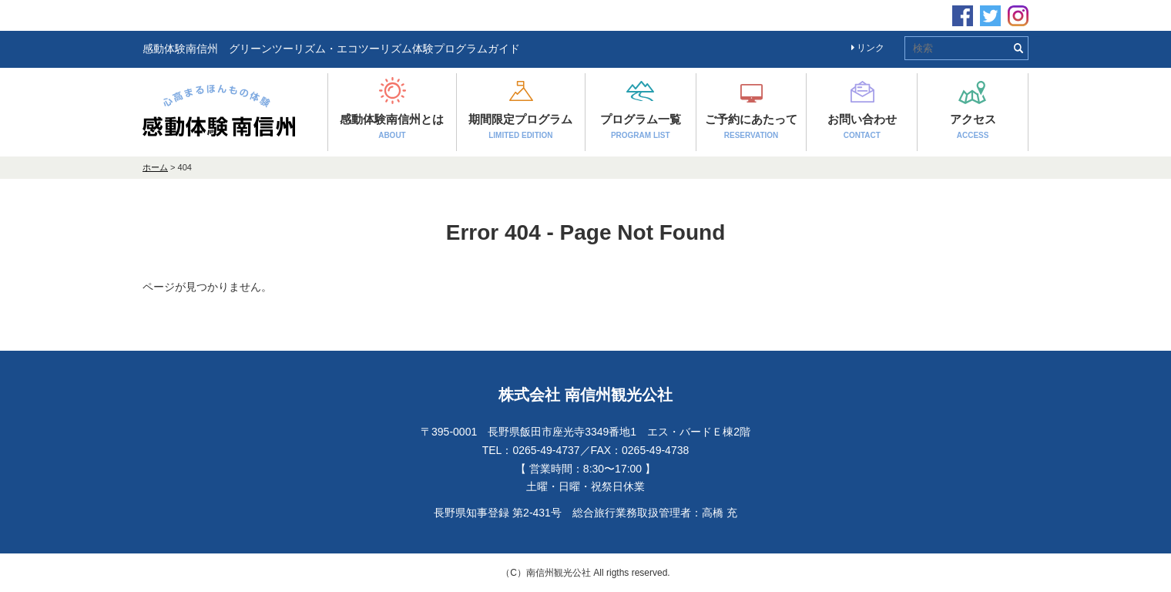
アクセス (973, 126)
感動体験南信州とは (392, 126)
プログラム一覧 (640, 126)
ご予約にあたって (751, 126)
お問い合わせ (862, 126)
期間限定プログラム (520, 126)
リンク (867, 47)
